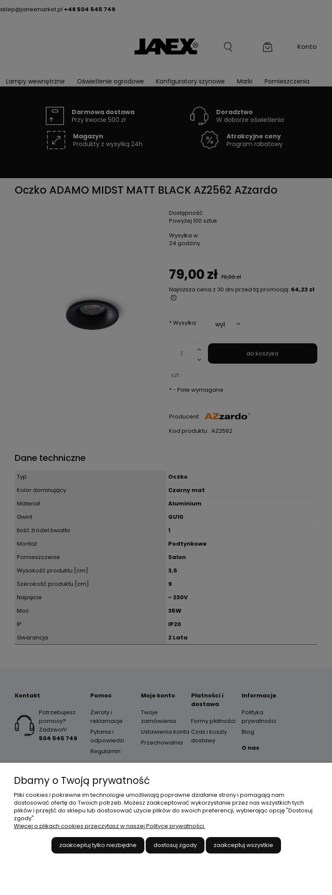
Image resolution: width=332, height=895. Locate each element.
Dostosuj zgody (175, 845)
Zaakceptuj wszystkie (243, 845)
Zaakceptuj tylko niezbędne (98, 845)
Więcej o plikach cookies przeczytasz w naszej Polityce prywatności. (109, 826)
